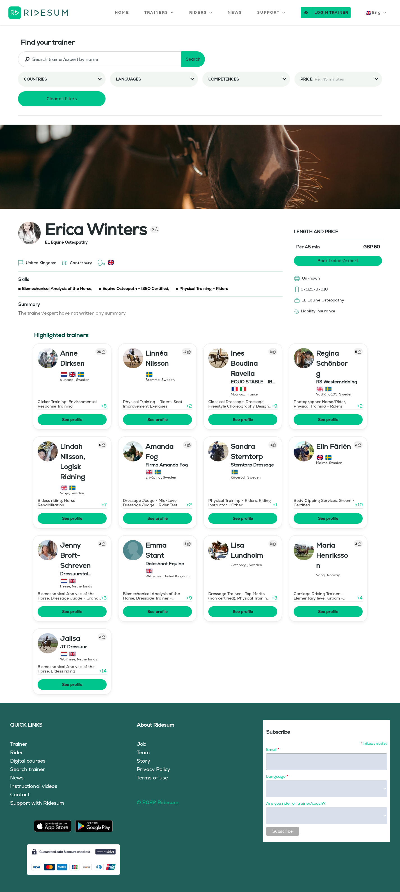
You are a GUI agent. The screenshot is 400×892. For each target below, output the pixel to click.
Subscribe (282, 831)
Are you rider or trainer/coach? (295, 803)
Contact (19, 794)
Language (277, 776)
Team (143, 752)
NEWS (235, 12)
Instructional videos (33, 786)
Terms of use (152, 777)
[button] (159, 12)
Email (272, 749)
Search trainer (27, 769)
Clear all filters (62, 98)
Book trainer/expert (337, 260)
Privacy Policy (153, 769)
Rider (16, 752)
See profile (72, 419)
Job (141, 744)
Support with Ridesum (37, 803)
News (17, 777)
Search (193, 59)
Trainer (18, 744)
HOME (122, 12)
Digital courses (27, 761)
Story (143, 761)
